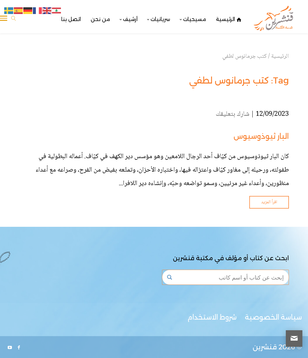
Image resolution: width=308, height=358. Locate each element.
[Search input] (231, 277)
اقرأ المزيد (269, 202)
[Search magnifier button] (170, 277)
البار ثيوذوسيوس (261, 136)
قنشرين (265, 347)
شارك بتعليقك (232, 114)
